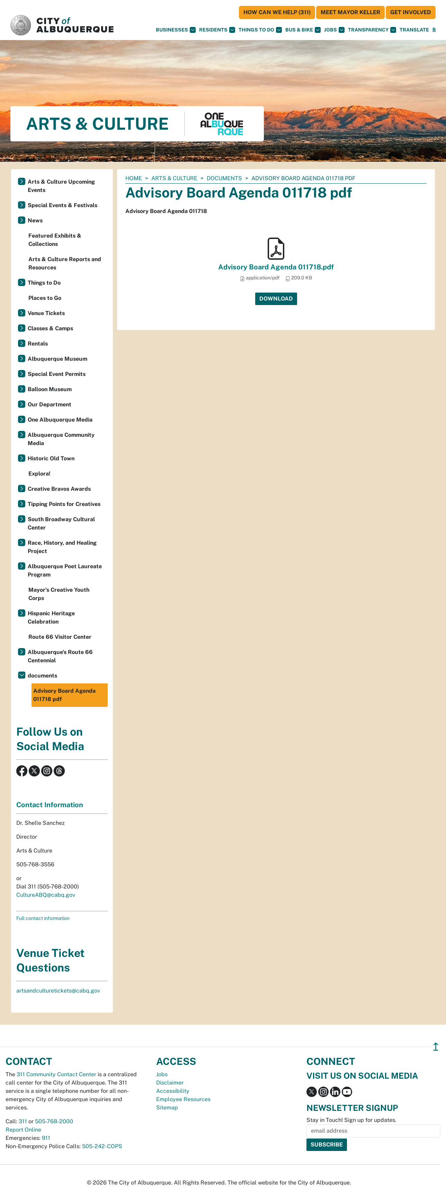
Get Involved (410, 12)
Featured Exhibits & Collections (54, 239)
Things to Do (44, 282)
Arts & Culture (174, 178)
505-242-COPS (102, 1146)
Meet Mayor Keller (350, 12)
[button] (414, 30)
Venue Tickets (46, 313)
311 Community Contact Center (56, 1074)
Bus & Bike (303, 30)
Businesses (176, 30)
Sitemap (167, 1107)
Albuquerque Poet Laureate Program (65, 570)
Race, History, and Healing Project (62, 547)
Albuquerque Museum (57, 359)
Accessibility (172, 1091)
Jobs (334, 30)
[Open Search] (434, 30)
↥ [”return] (435, 1046)
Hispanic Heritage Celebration (51, 617)
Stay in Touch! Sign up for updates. (351, 1120)
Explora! (39, 473)
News (35, 220)
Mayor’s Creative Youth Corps (58, 594)
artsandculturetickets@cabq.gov (58, 990)
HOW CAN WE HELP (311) (277, 12)
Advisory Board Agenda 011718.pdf (276, 267)
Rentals (38, 343)
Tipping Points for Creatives (64, 504)
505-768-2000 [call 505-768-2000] (54, 1121)
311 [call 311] (23, 1121)
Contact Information (49, 805)
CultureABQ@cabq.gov (45, 895)
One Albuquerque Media (60, 419)
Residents (217, 30)
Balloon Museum (50, 389)
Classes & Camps (50, 328)
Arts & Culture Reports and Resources (64, 263)
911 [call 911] (46, 1138)
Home (133, 178)
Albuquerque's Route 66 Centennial (60, 656)
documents (224, 178)
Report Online (23, 1129)
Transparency (372, 30)
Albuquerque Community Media (61, 439)
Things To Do (260, 30)
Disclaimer (170, 1082)
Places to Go (44, 298)
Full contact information (43, 918)
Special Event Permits (57, 374)
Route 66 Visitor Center (59, 637)
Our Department (49, 404)
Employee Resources (183, 1099)
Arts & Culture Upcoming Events (61, 185)
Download (276, 298)
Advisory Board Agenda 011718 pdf (64, 695)
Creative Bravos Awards (59, 489)
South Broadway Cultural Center (61, 523)
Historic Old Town (51, 458)
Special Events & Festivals (62, 205)
